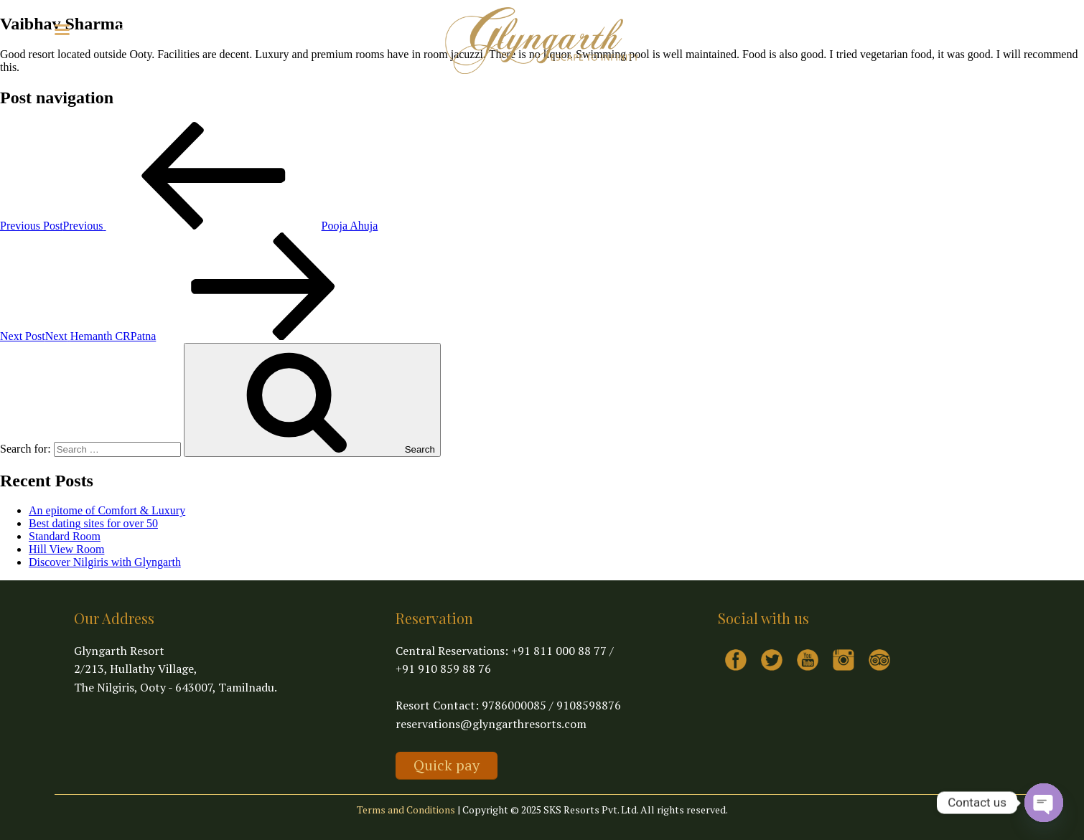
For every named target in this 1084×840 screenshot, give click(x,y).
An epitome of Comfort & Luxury (107, 510)
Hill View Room (66, 549)
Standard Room (65, 536)
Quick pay (446, 765)
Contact (272, 28)
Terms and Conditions (406, 809)
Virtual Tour (212, 28)
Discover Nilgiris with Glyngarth (105, 562)
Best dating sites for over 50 (93, 523)
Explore (143, 28)
